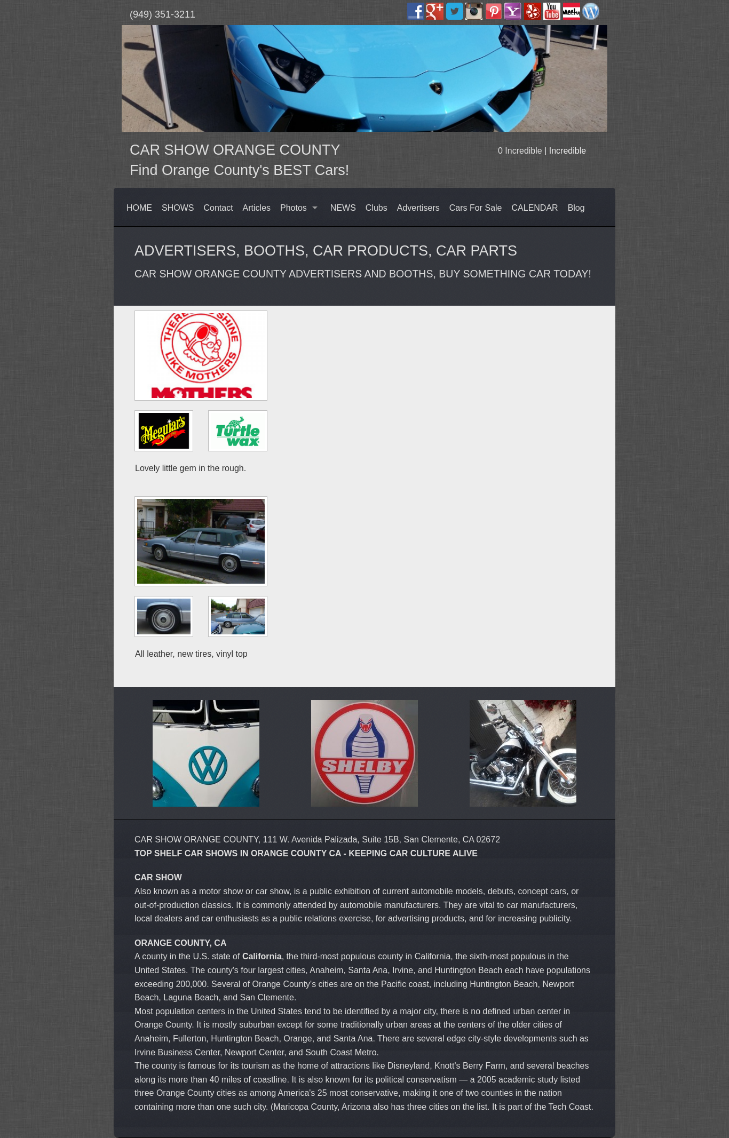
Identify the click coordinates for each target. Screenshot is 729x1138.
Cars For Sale (475, 207)
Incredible (567, 150)
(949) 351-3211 (162, 14)
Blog (576, 207)
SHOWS (178, 207)
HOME (139, 207)
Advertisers (418, 207)
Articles (257, 207)
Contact (218, 207)
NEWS (343, 207)
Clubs (376, 207)
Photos (293, 207)
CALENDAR (535, 207)
